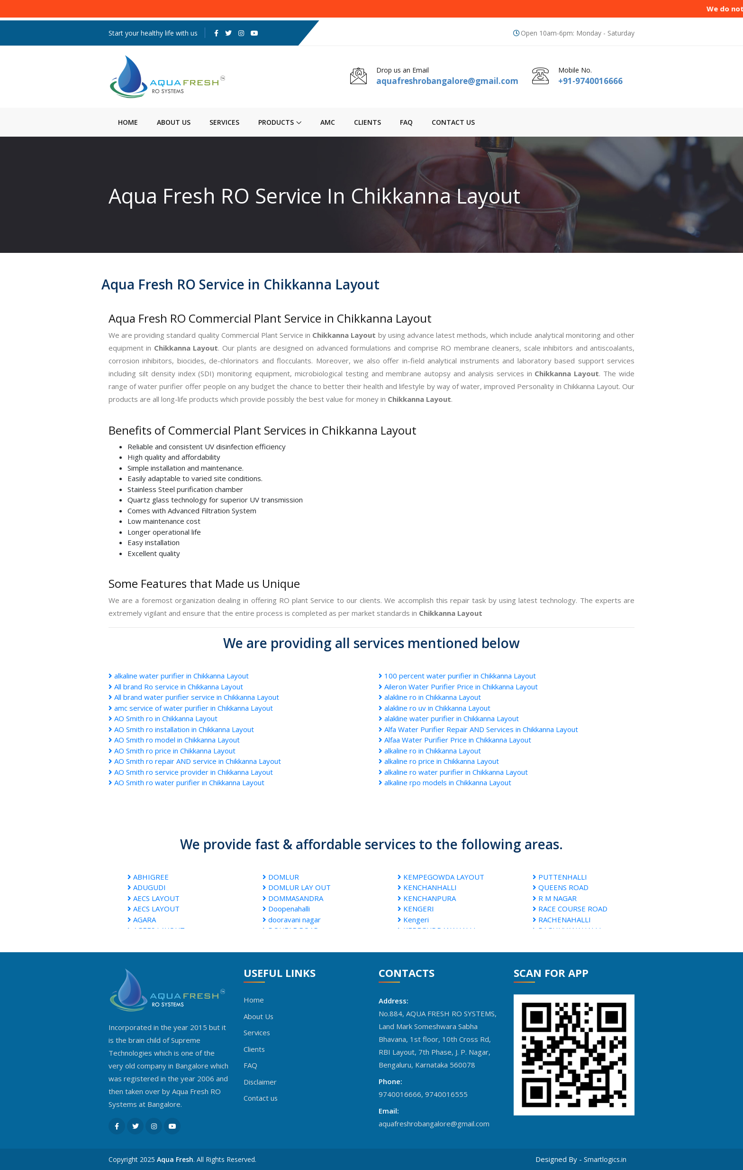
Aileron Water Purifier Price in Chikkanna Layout (458, 686)
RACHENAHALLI (562, 919)
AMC (327, 122)
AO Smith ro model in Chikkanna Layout (174, 739)
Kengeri (413, 919)
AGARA (141, 919)
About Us (173, 122)
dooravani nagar (292, 919)
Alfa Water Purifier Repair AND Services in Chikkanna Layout (478, 729)
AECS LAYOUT (153, 898)
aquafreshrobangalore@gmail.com (434, 1123)
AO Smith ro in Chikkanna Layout (163, 718)
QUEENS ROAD (561, 887)
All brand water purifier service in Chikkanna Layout (194, 697)
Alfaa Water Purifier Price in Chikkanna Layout (455, 739)
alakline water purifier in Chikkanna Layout (449, 718)
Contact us (453, 122)
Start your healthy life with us (153, 32)
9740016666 (400, 1094)
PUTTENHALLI (560, 877)
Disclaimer (260, 1081)
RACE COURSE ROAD (570, 908)
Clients (367, 122)
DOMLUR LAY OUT (297, 887)
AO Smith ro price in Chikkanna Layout (172, 750)
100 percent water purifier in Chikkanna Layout (457, 675)
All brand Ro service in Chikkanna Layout (176, 686)
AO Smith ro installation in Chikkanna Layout (181, 729)
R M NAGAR (555, 898)
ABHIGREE (148, 877)
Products (279, 122)
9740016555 (446, 1094)
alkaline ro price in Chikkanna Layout (439, 761)
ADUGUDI (146, 887)
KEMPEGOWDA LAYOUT (441, 877)
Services (224, 122)
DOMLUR (281, 877)
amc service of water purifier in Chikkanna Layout (191, 708)
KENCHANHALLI (427, 887)
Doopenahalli (286, 908)
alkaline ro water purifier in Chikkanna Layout (453, 772)
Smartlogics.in (605, 1159)
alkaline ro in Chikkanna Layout (430, 750)
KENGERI (416, 908)
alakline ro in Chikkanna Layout (430, 697)
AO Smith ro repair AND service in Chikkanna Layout (195, 761)
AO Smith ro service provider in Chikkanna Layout (191, 772)
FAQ (406, 122)
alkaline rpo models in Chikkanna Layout (445, 782)
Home (128, 122)
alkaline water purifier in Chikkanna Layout (179, 675)
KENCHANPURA (427, 898)
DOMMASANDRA (293, 898)
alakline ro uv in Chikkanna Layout (434, 708)
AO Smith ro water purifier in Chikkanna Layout (186, 782)
